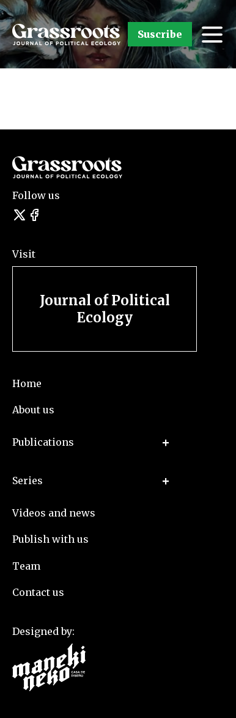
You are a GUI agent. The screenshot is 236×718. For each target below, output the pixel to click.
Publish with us (50, 539)
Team (26, 566)
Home (27, 383)
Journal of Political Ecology (105, 309)
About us (33, 410)
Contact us (38, 592)
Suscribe (160, 34)
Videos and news (53, 513)
